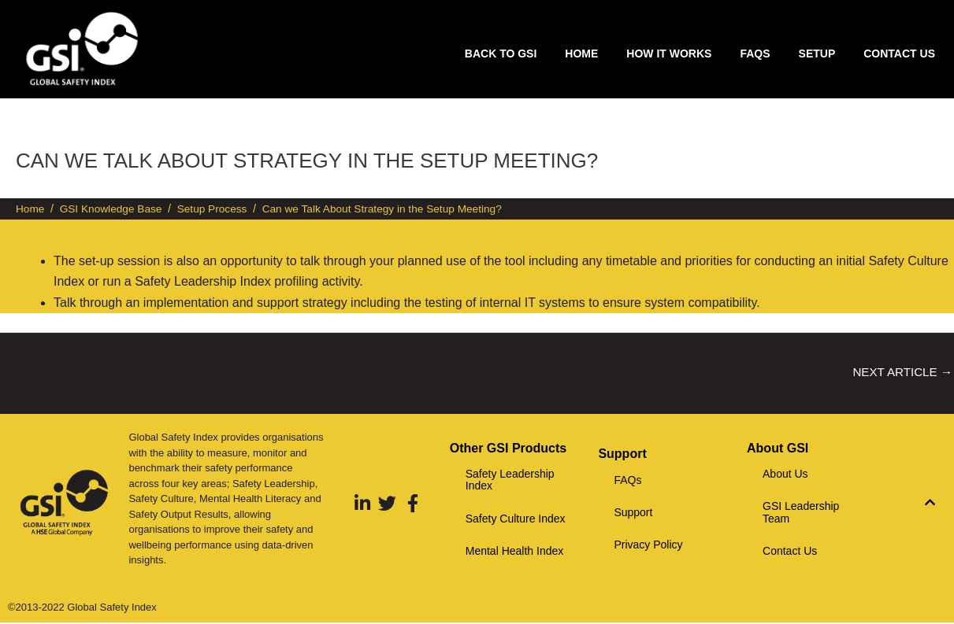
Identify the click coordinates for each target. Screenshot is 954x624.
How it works (668, 53)
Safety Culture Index (516, 520)
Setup (817, 53)
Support (633, 514)
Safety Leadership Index (510, 481)
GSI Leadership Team (801, 513)
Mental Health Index (515, 552)
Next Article (899, 372)
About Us (785, 475)
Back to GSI (501, 53)
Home (581, 53)
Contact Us (899, 53)
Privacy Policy (648, 546)
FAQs (755, 53)
